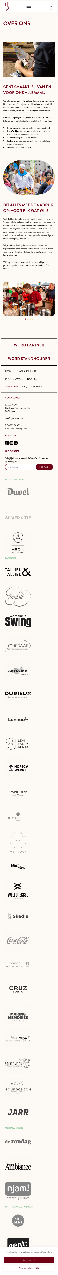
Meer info (45, 1252)
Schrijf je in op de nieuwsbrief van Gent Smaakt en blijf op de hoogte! (28, 460)
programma (12, 255)
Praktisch (32, 379)
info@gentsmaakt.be (14, 418)
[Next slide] (50, 299)
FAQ (24, 386)
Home (9, 371)
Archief (36, 386)
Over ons (11, 386)
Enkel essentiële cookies (29, 1268)
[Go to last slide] (7, 299)
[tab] (25, 319)
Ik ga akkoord (29, 1260)
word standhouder (29, 359)
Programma (13, 379)
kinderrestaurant (40, 225)
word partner (29, 345)
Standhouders (27, 371)
